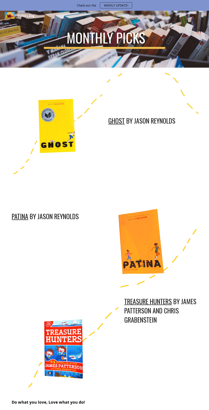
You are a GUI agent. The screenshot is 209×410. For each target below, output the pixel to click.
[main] (104, 39)
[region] (104, 5)
